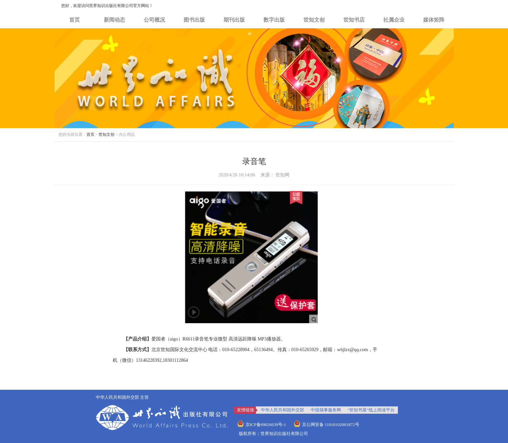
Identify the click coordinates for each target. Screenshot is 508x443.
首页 (74, 20)
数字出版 (274, 20)
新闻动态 (114, 20)
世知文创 (314, 20)
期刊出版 (234, 20)
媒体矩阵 (433, 20)
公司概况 (154, 20)
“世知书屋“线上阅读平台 (371, 409)
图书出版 (194, 20)
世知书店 (354, 20)
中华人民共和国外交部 (282, 409)
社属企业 (394, 20)
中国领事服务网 (326, 409)
